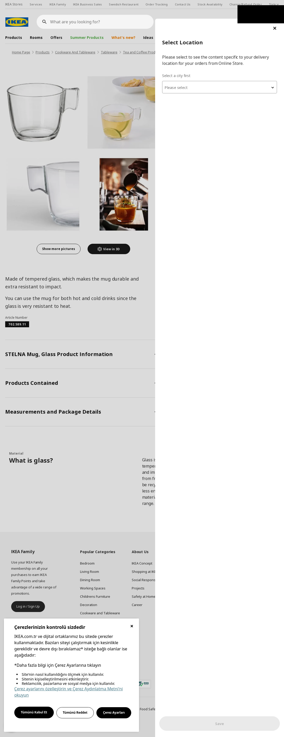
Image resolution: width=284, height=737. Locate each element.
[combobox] (221, 68)
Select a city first (180, 56)
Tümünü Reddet (75, 712)
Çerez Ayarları (114, 712)
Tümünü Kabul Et (34, 712)
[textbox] (222, 68)
